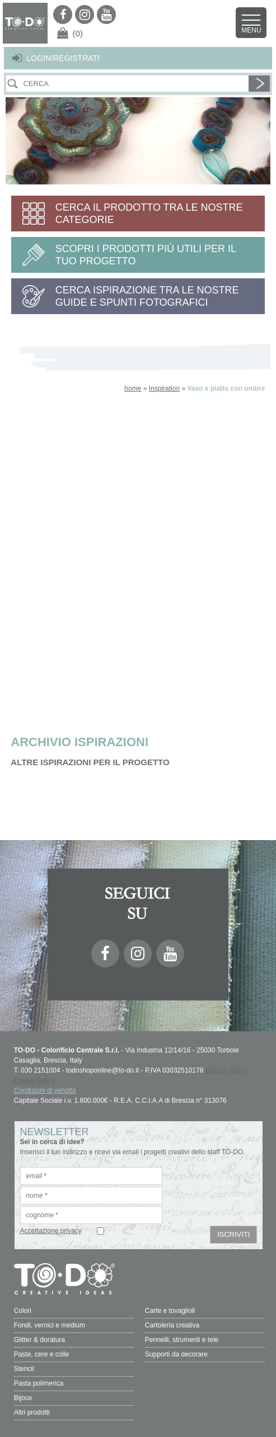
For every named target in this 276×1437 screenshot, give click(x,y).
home (132, 388)
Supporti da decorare (176, 1354)
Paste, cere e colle (41, 1354)
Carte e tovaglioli (170, 1311)
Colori (22, 1311)
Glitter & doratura (39, 1340)
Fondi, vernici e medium (49, 1325)
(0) (78, 33)
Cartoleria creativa (172, 1325)
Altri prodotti (32, 1412)
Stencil (24, 1369)
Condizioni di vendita (45, 1090)
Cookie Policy (34, 1080)
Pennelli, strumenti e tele (181, 1340)
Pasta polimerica (39, 1383)
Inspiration (164, 388)
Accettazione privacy (51, 1231)
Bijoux (23, 1398)
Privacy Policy (226, 1070)
